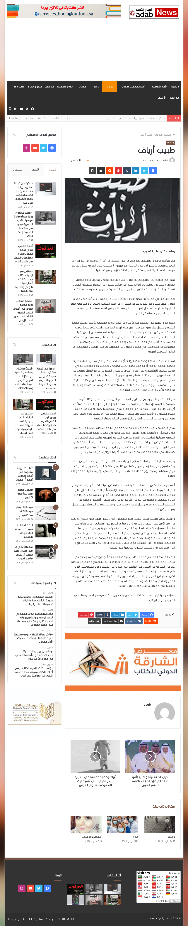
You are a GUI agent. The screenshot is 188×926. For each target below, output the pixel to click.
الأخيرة (53, 169)
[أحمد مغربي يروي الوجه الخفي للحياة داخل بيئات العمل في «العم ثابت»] (45, 251)
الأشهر (35, 169)
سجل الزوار (18, 86)
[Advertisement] (94, 53)
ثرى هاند (153, 918)
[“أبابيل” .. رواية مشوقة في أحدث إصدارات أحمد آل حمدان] (45, 473)
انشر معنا (174, 98)
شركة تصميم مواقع (170, 918)
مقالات (82, 86)
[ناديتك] (159, 824)
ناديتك (171, 837)
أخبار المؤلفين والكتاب (133, 86)
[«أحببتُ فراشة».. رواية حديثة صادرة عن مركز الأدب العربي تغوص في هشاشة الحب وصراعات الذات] (45, 218)
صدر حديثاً (49, 86)
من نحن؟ (42, 118)
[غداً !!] (122, 824)
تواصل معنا (15, 118)
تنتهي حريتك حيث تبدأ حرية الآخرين (25, 493)
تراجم (96, 86)
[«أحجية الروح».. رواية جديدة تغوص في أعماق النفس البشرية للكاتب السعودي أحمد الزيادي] (45, 306)
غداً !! (135, 837)
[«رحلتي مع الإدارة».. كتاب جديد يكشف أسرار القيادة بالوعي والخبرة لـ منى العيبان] (45, 277)
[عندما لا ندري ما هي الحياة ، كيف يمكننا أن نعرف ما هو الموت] (45, 552)
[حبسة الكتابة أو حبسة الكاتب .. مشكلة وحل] (45, 513)
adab (165, 160)
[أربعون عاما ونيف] (86, 824)
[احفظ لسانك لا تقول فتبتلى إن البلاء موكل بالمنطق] (45, 530)
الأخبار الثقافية (159, 86)
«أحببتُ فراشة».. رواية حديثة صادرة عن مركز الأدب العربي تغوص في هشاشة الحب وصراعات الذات (23, 224)
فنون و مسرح (35, 86)
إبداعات (110, 86)
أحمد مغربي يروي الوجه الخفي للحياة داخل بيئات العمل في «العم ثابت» (23, 254)
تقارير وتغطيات (65, 86)
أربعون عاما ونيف (92, 837)
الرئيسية (175, 86)
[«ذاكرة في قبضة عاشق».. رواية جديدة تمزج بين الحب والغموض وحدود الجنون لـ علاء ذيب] (45, 188)
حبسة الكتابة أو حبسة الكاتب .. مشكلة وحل (24, 511)
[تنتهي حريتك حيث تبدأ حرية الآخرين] (45, 495)
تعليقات (17, 169)
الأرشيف (161, 98)
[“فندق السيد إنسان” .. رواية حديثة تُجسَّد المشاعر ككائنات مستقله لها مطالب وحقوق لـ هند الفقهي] (75, 900)
